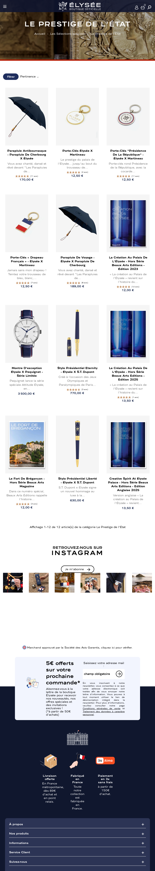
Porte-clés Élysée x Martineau (77, 152)
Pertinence (29, 76)
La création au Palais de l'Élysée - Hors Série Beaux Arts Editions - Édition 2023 (128, 263)
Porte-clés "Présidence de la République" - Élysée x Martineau (128, 154)
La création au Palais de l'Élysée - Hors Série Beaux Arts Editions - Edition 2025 (128, 373)
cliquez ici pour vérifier (116, 647)
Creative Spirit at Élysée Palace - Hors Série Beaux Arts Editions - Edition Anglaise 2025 (128, 484)
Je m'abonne (74, 569)
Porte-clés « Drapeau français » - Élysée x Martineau (26, 261)
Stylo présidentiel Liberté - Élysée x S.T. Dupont (77, 480)
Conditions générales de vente (101, 708)
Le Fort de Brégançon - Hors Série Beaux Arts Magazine (27, 482)
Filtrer (11, 76)
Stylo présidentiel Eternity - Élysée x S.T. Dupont (77, 369)
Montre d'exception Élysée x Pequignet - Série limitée (27, 371)
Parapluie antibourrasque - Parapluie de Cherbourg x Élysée (26, 154)
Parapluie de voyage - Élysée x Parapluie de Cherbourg (77, 261)
